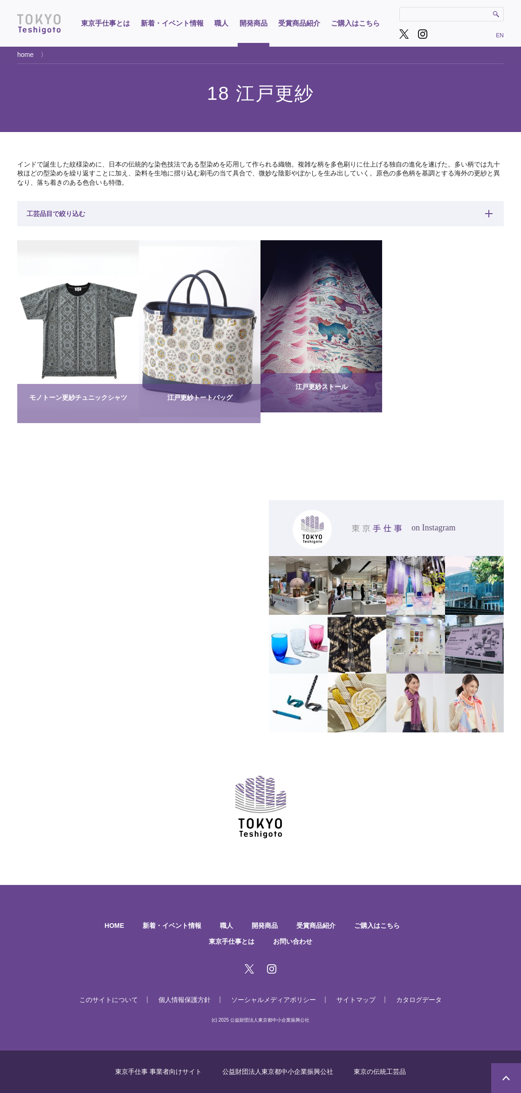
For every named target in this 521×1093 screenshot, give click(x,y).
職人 (221, 23)
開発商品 (253, 23)
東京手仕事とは (105, 23)
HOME (114, 925)
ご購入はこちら (355, 23)
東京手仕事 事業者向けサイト (158, 1071)
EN (500, 35)
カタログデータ (419, 999)
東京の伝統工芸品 (380, 1071)
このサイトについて (108, 999)
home (25, 54)
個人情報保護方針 (184, 999)
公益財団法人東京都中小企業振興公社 (277, 1071)
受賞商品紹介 (299, 23)
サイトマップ (356, 999)
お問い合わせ (292, 941)
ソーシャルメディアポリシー (273, 999)
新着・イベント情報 (172, 23)
